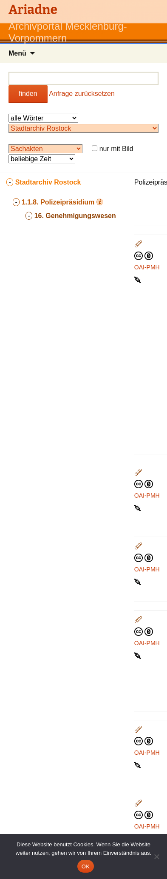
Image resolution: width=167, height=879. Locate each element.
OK (86, 866)
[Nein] (156, 856)
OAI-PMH (147, 267)
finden (28, 93)
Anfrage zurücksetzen (82, 93)
